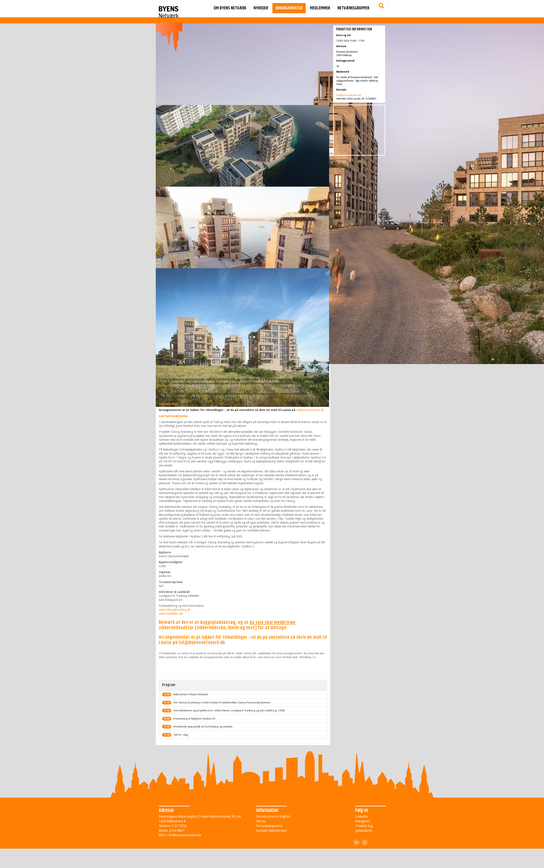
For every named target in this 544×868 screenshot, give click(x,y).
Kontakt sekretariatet (271, 831)
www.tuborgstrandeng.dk (174, 609)
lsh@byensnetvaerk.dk (310, 410)
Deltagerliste (168, 403)
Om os (260, 821)
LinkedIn (361, 816)
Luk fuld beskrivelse (173, 416)
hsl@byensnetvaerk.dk (348, 95)
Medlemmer (320, 8)
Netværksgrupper (353, 8)
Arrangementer (289, 8)
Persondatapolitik (269, 826)
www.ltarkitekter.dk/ (171, 613)
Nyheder (261, 8)
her (314, 657)
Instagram (362, 821)
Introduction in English (273, 816)
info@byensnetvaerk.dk (184, 835)
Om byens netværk (230, 8)
